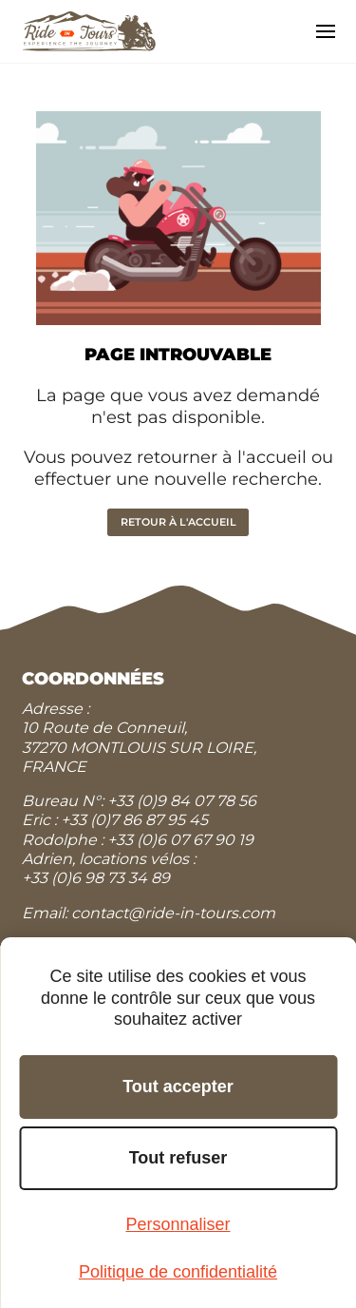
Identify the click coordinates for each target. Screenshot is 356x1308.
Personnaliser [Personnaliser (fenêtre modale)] (177, 1224)
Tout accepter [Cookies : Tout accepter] (178, 1086)
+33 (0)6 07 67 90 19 (180, 840)
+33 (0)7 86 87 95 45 (134, 820)
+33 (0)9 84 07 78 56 (181, 801)
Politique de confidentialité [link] (178, 1271)
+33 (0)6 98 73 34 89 (96, 878)
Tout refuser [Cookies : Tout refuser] (178, 1157)
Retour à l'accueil (178, 522)
